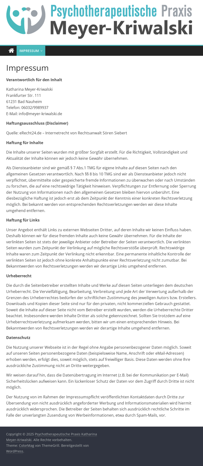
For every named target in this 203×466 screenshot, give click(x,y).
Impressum (29, 50)
